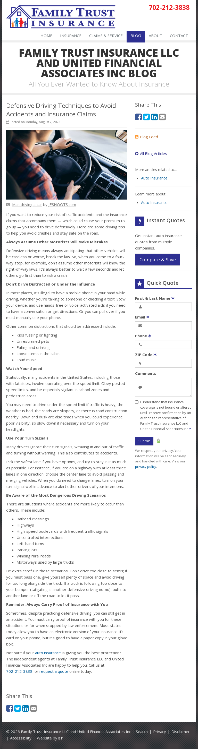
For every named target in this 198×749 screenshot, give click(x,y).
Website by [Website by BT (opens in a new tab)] (50, 738)
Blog (135, 35)
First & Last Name (155, 298)
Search (142, 731)
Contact (179, 35)
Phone (143, 335)
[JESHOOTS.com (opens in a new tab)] (62, 204)
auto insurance (48, 652)
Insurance (70, 35)
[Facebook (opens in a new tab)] (9, 708)
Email (142, 317)
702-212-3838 (19, 671)
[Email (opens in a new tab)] (33, 708)
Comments (145, 373)
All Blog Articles (151, 153)
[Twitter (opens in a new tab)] (17, 708)
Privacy (159, 731)
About (155, 35)
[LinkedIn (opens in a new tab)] (25, 708)
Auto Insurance (154, 177)
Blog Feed (146, 136)
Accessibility (20, 738)
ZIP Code (146, 354)
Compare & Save (157, 259)
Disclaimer (180, 731)
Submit (144, 440)
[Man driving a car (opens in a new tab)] (27, 204)
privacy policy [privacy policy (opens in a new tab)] (145, 466)
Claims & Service (106, 35)
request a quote (53, 671)
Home (46, 35)
